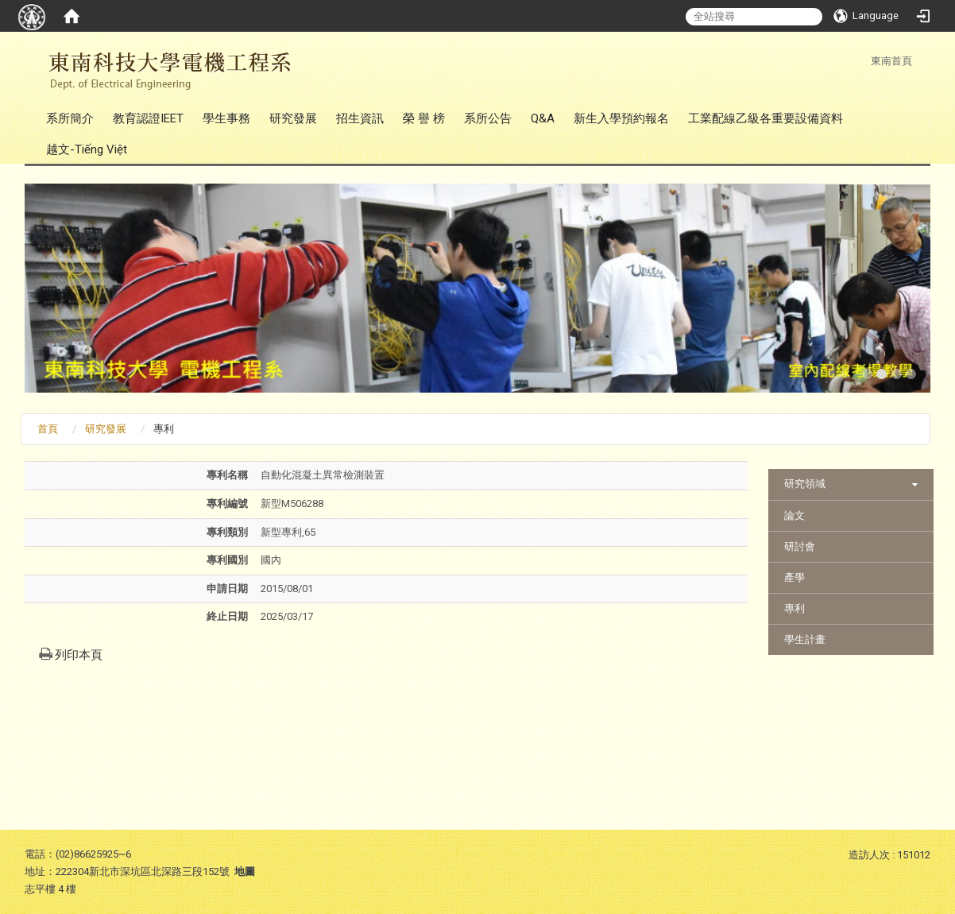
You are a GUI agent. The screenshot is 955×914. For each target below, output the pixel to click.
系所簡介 (70, 118)
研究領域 (804, 484)
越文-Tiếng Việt (86, 149)
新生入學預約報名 (621, 118)
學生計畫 (804, 639)
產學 (794, 577)
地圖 (244, 871)
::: (862, 61)
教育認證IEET (148, 118)
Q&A (543, 118)
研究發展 (293, 118)
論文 (794, 515)
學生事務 (226, 118)
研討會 (799, 546)
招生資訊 (360, 118)
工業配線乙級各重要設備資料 (765, 118)
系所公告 (488, 118)
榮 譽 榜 (424, 118)
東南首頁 (891, 61)
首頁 (47, 429)
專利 (794, 608)
